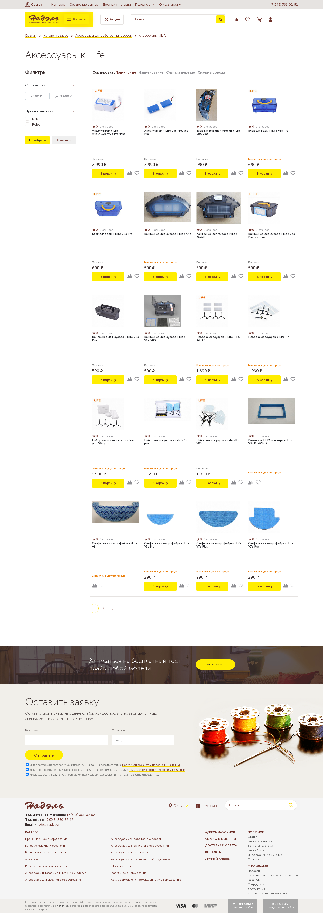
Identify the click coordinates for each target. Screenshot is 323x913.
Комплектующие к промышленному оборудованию (146, 879)
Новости (254, 871)
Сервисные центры (84, 4)
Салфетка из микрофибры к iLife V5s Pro (166, 545)
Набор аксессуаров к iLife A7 (268, 337)
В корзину (108, 173)
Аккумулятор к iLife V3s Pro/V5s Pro (166, 132)
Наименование (151, 72)
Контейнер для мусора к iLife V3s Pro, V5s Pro (271, 235)
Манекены (32, 859)
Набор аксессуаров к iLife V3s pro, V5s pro (113, 442)
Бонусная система (260, 846)
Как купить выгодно (261, 841)
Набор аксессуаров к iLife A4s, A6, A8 (218, 338)
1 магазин (206, 806)
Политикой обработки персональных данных (151, 764)
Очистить (64, 140)
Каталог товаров (55, 35)
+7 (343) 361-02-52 (283, 4)
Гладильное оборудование (128, 873)
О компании (171, 4)
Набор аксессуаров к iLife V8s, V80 (217, 442)
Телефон (118, 730)
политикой (63, 905)
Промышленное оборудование (46, 839)
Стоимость (35, 85)
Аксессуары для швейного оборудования (53, 879)
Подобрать (37, 140)
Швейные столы (122, 866)
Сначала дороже (212, 72)
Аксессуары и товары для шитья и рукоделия (55, 873)
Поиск (220, 19)
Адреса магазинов (220, 832)
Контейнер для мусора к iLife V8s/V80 (164, 338)
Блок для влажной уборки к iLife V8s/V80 (218, 132)
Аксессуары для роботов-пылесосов (103, 35)
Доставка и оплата (117, 4)
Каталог (76, 19)
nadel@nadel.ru (48, 825)
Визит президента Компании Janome (273, 875)
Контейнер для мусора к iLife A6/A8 (216, 235)
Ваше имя (32, 730)
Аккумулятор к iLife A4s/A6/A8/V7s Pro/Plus (108, 132)
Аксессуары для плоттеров (129, 852)
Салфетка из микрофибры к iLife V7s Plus (218, 545)
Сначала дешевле (180, 72)
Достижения (256, 889)
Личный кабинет (218, 858)
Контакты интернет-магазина (267, 893)
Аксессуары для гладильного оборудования (141, 859)
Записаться (215, 664)
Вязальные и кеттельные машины (47, 852)
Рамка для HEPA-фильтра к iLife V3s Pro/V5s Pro (270, 442)
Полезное (145, 4)
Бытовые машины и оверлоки (45, 846)
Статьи (252, 836)
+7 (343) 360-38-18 (59, 820)
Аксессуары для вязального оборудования (140, 846)
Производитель (39, 111)
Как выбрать (256, 850)
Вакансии (254, 880)
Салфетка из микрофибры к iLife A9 (114, 545)
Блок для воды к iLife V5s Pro (268, 131)
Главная (30, 35)
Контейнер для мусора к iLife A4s (167, 234)
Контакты (58, 4)
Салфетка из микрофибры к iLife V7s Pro (270, 545)
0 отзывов (107, 127)
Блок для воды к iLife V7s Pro (112, 234)
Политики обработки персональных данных (157, 769)
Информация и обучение (265, 855)
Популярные (126, 72)
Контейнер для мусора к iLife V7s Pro (115, 338)
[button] (33, 4)
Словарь (253, 859)
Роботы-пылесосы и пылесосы (46, 866)
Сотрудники (256, 884)
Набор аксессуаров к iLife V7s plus (165, 442)
